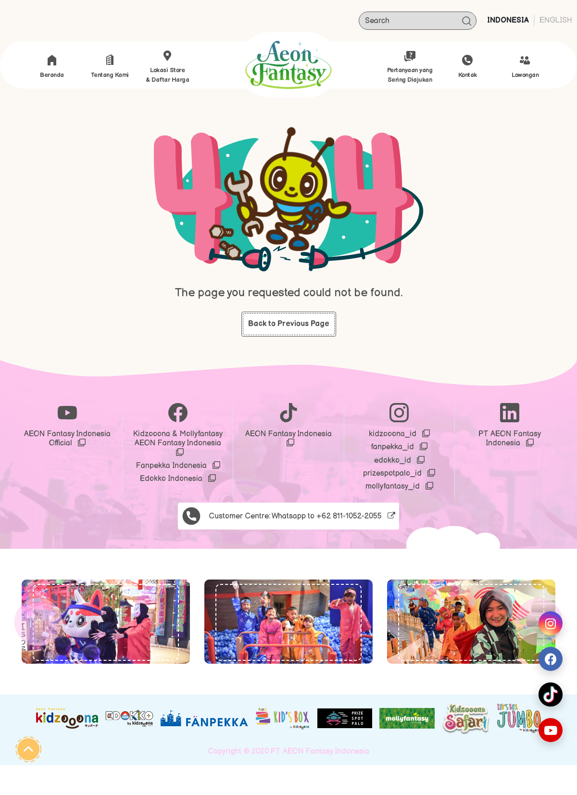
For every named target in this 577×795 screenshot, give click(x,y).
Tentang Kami (110, 66)
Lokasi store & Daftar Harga (167, 67)
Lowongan (525, 66)
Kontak (467, 66)
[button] (38, 621)
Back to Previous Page (288, 323)
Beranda (52, 66)
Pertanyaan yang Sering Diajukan (410, 67)
